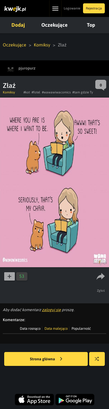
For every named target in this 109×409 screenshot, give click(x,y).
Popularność (81, 328)
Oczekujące (54, 25)
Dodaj (18, 25)
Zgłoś (101, 290)
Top (91, 25)
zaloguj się (51, 310)
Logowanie (72, 8)
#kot (26, 92)
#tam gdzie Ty (82, 92)
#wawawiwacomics (56, 92)
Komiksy (42, 44)
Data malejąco (56, 328)
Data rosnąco (30, 328)
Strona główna (46, 359)
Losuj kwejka (99, 361)
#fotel (36, 92)
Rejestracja (94, 8)
